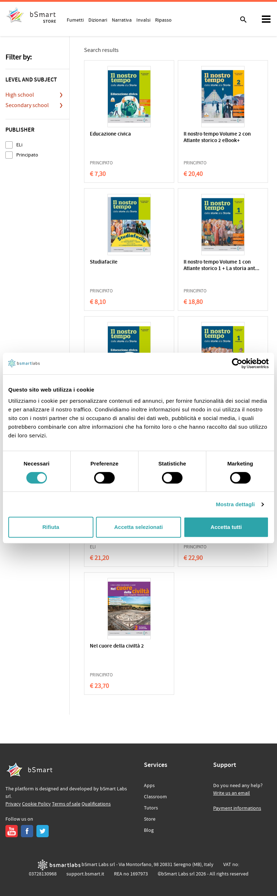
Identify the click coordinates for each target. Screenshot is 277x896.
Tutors (151, 808)
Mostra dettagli (235, 504)
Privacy (13, 804)
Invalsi (143, 20)
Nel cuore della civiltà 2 (117, 646)
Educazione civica (110, 134)
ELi (19, 145)
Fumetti (75, 20)
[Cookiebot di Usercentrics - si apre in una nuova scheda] (237, 363)
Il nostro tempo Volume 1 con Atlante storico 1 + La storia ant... (221, 265)
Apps (149, 785)
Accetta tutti (226, 527)
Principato (27, 155)
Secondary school (27, 105)
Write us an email (231, 793)
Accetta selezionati (138, 527)
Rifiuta (50, 527)
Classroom (155, 797)
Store (149, 819)
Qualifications (96, 804)
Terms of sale (66, 804)
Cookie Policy (36, 804)
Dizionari (97, 20)
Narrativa (122, 20)
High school (19, 94)
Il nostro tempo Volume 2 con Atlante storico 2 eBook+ (217, 137)
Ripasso (163, 20)
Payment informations (237, 808)
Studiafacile (104, 262)
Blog (149, 830)
